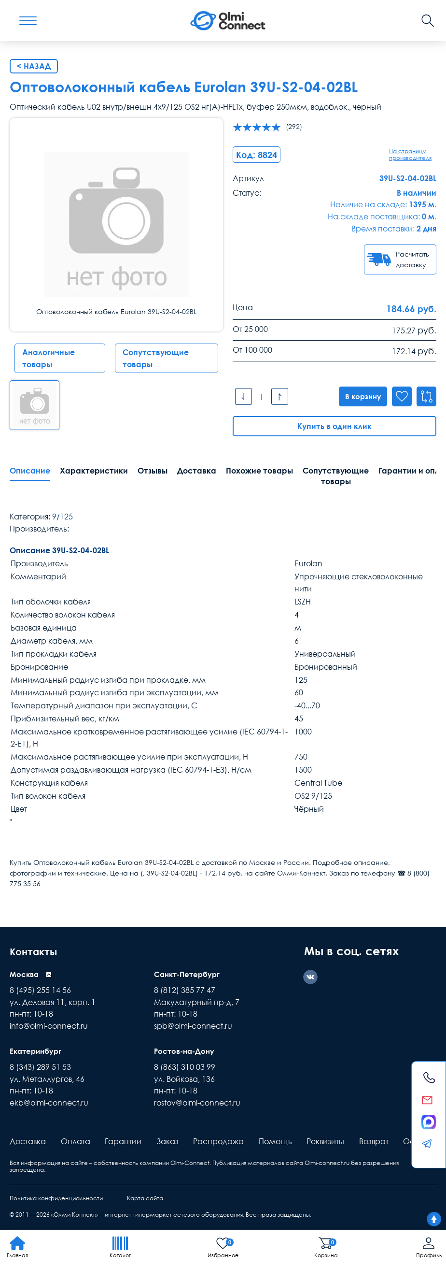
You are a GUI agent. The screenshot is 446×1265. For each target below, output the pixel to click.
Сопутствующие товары (156, 358)
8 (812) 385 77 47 (184, 990)
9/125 (62, 517)
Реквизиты (325, 1142)
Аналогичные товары (48, 358)
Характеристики (94, 471)
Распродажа (218, 1142)
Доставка (196, 471)
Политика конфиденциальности (56, 1198)
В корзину (360, 397)
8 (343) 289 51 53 (40, 1067)
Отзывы (152, 471)
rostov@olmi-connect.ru (197, 1103)
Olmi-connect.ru (327, 1163)
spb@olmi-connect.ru (193, 1026)
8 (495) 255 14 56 (40, 990)
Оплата (75, 1142)
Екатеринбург (37, 1051)
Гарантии (123, 1142)
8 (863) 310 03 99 (184, 1067)
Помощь (275, 1142)
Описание (30, 471)
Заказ (167, 1142)
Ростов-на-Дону (186, 1051)
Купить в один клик (334, 426)
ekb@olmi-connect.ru (49, 1103)
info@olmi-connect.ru (49, 1026)
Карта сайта (145, 1198)
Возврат (374, 1142)
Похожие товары (259, 471)
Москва (25, 974)
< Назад (34, 66)
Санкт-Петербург (189, 974)
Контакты (38, 951)
